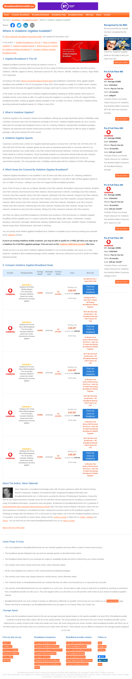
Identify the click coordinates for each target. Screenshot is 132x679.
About (98, 15)
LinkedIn (89, 517)
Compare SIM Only (42, 657)
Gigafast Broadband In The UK (28, 42)
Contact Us (7, 646)
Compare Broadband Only (45, 643)
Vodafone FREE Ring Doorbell (72, 244)
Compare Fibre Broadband (45, 653)
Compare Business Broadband (47, 660)
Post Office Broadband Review (78, 643)
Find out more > (122, 119)
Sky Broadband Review (75, 657)
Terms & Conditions (11, 653)
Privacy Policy (112, 601)
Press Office (8, 657)
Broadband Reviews (40, 15)
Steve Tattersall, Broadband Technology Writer (23, 37)
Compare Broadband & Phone (47, 646)
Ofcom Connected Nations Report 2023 (37, 81)
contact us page (60, 517)
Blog (100, 643)
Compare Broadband (20, 15)
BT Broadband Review (75, 653)
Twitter (82, 517)
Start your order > (121, 62)
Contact (107, 15)
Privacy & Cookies (10, 650)
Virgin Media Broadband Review (79, 660)
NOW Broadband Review (76, 646)
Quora (5, 521)
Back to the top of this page (13, 528)
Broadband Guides (30, 20)
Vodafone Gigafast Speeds (23, 46)
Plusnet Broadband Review (77, 664)
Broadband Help (59, 15)
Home (6, 15)
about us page (69, 521)
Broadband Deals (75, 15)
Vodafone (11, 235)
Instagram (102, 646)
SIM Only (89, 15)
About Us (6, 643)
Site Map (6, 660)
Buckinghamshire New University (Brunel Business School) (26, 507)
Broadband (16, 20)
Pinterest (101, 650)
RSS (100, 664)
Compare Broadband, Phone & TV (48, 650)
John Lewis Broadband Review (78, 650)
